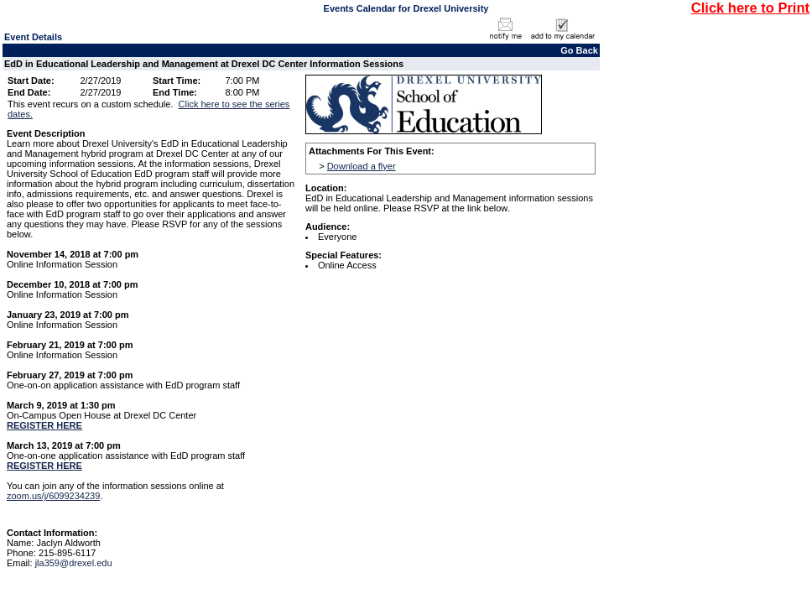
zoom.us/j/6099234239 (53, 496)
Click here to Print (750, 7)
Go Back (579, 50)
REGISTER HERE (44, 425)
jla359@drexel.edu (73, 563)
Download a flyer (361, 166)
